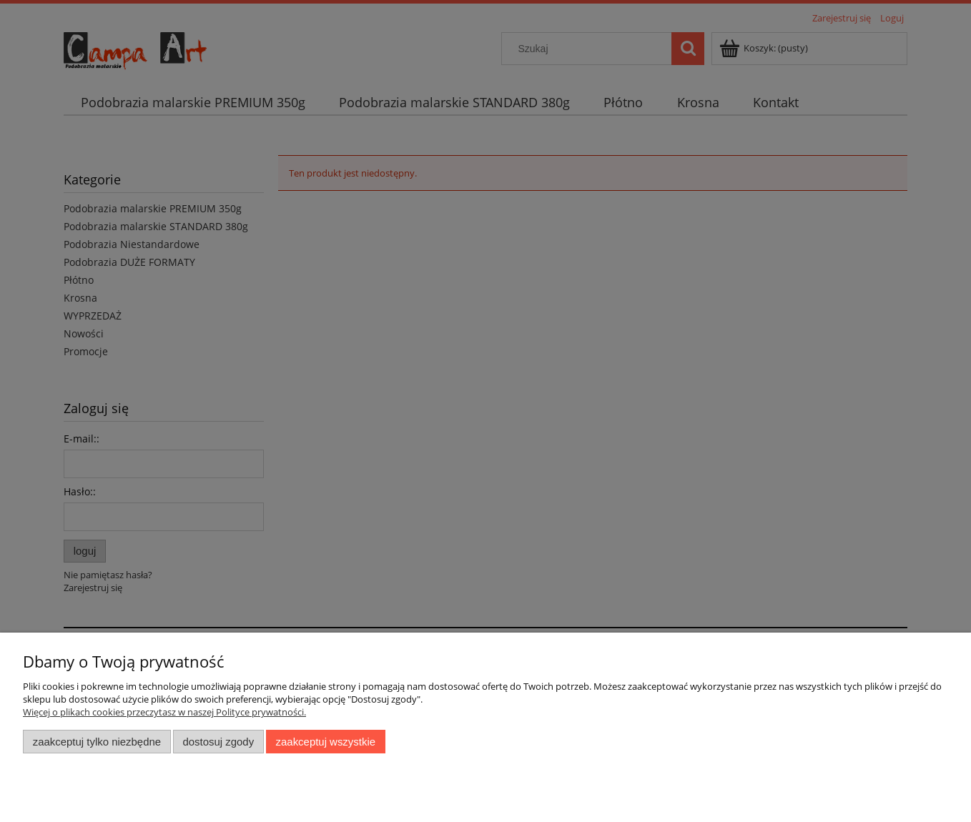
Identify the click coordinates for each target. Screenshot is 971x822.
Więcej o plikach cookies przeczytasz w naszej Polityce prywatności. (164, 711)
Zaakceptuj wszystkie (325, 742)
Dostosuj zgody (218, 742)
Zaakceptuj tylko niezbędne (97, 742)
